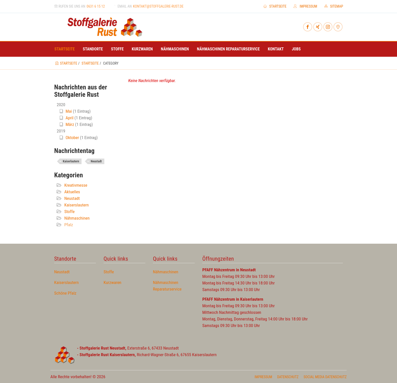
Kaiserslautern (76, 204)
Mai (69, 111)
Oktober (72, 137)
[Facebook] (308, 27)
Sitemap (333, 6)
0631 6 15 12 (96, 6)
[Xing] (318, 27)
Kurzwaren (142, 49)
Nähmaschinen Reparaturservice (228, 49)
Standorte (93, 49)
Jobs (296, 49)
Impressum (305, 6)
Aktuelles (71, 191)
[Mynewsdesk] (338, 27)
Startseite (275, 6)
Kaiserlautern (71, 161)
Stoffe (117, 49)
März (70, 124)
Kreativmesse (75, 185)
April (69, 117)
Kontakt (276, 49)
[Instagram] (328, 27)
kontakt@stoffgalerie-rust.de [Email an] (158, 6)
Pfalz (68, 224)
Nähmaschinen (175, 49)
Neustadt (96, 161)
